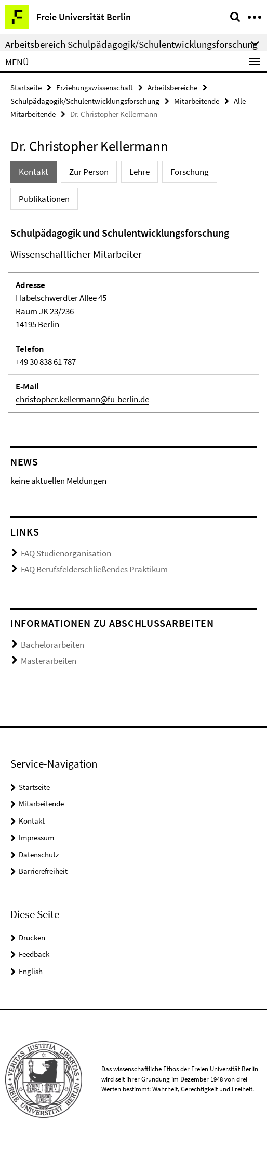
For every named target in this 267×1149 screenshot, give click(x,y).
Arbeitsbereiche (172, 87)
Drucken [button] (32, 937)
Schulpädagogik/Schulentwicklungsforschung (84, 101)
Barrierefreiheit (43, 871)
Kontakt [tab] (33, 171)
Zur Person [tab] (89, 171)
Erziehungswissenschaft (94, 87)
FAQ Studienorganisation (66, 553)
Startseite (26, 87)
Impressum (36, 837)
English (31, 971)
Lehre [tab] (139, 171)
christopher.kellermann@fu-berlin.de (82, 399)
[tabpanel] (133, 319)
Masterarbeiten (48, 660)
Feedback (34, 954)
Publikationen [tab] (44, 198)
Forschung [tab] (189, 171)
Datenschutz (39, 854)
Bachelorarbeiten (52, 644)
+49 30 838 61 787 (46, 361)
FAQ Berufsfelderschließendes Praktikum (94, 569)
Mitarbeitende (196, 101)
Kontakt (32, 821)
